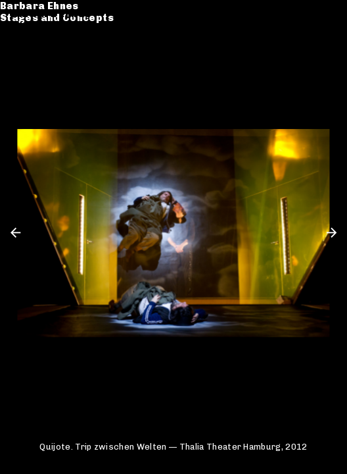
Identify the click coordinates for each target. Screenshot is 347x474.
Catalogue (40, 45)
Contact (33, 70)
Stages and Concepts (69, 26)
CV (19, 57)
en (329, 14)
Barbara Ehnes (51, 14)
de (309, 14)
